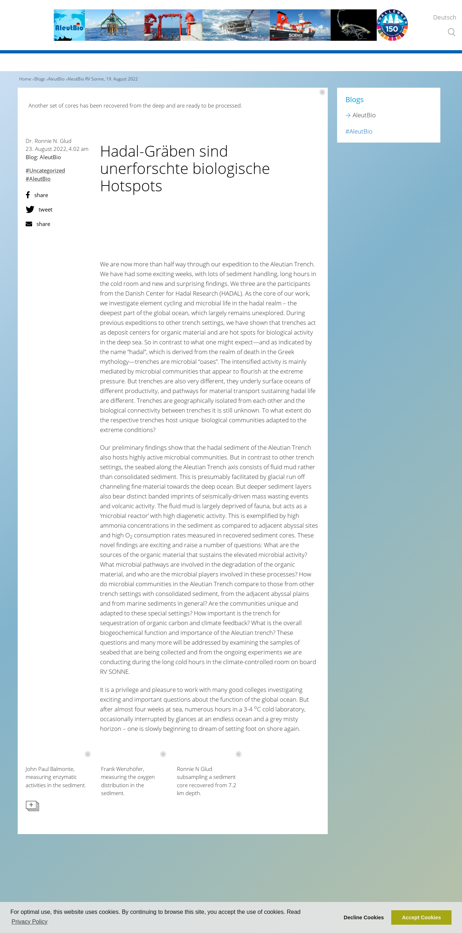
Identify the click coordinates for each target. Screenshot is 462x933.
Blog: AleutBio (43, 157)
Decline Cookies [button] (364, 917)
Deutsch (444, 17)
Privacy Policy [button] (30, 922)
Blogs (39, 79)
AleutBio (56, 79)
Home (25, 79)
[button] (59, 194)
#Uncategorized (45, 170)
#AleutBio (38, 178)
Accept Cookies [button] (421, 917)
